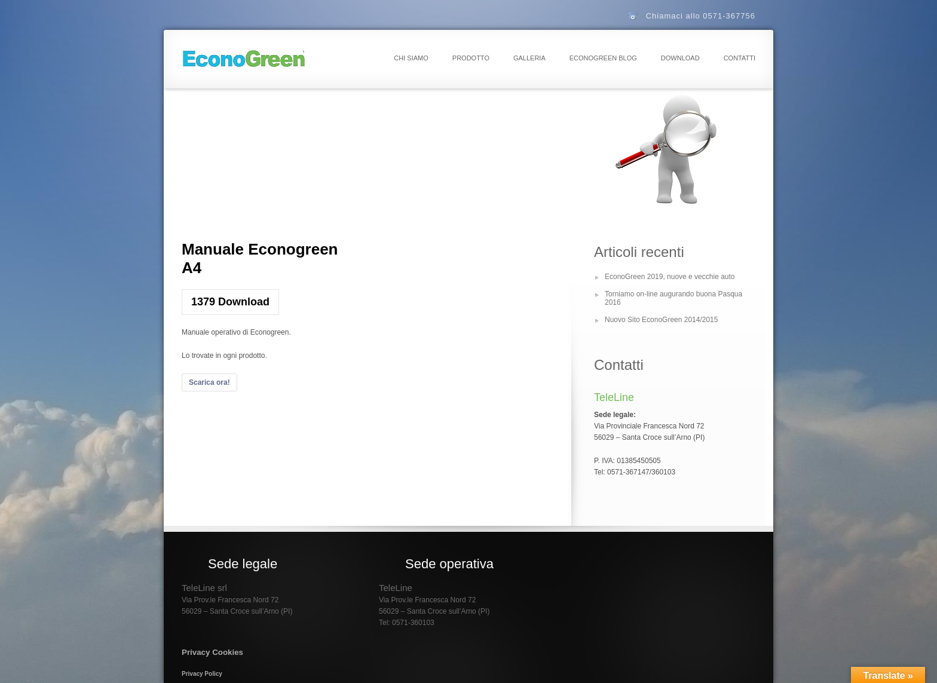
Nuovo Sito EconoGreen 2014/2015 (661, 320)
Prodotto (470, 58)
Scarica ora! (209, 382)
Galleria (529, 58)
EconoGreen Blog (603, 58)
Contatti (739, 58)
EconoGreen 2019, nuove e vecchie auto (670, 276)
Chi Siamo (411, 58)
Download (680, 58)
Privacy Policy (202, 673)
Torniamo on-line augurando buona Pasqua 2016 (673, 298)
